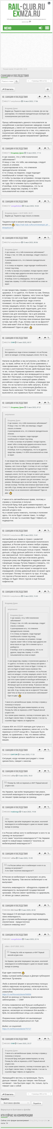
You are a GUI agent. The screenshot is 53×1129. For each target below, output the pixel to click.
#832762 (6, 242)
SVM (12, 342)
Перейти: (5, 1099)
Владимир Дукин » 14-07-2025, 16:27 (18, 213)
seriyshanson (16, 101)
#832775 (6, 407)
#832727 (6, 206)
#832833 (6, 812)
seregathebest (16, 206)
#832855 (6, 1043)
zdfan (13, 776)
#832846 (6, 910)
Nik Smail (15, 910)
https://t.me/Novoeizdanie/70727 (16, 1029)
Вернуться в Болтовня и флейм (15, 1109)
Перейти (37, 1103)
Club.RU (26, 7)
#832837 (6, 858)
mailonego (15, 812)
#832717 (6, 101)
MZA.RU (26, 13)
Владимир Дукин (17, 153)
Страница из (39, 81)
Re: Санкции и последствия (15, 96)
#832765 (6, 342)
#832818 (6, 754)
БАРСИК (14, 754)
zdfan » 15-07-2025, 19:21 (14, 946)
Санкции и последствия (15, 76)
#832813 (6, 535)
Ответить (8, 89)
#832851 (6, 939)
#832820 (6, 776)
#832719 (6, 153)
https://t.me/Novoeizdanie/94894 (16, 994)
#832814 (6, 596)
